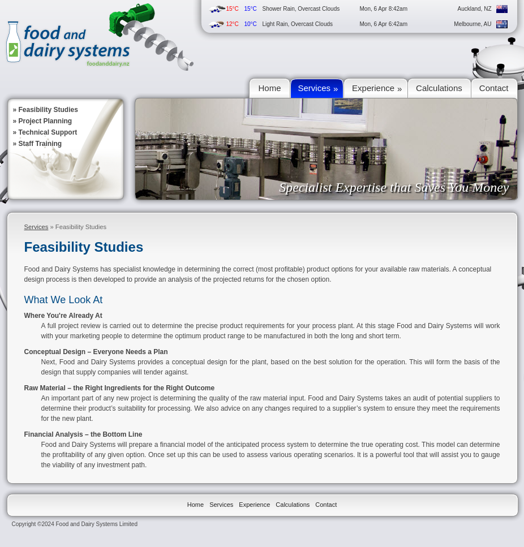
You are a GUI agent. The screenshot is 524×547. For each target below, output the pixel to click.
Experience (254, 504)
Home (195, 504)
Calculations (293, 504)
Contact (326, 504)
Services (36, 226)
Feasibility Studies (48, 110)
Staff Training (40, 144)
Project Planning (45, 121)
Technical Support (48, 132)
